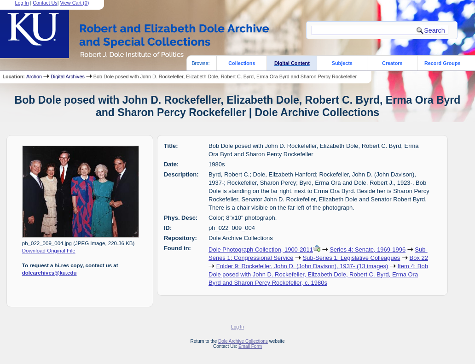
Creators (392, 63)
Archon (34, 76)
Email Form (250, 346)
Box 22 (419, 257)
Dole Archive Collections (243, 341)
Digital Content (292, 63)
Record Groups (442, 63)
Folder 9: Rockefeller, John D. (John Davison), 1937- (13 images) (302, 266)
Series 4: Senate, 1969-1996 (367, 249)
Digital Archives (68, 76)
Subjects (342, 63)
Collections (241, 63)
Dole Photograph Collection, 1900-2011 (261, 249)
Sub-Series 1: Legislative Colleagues (351, 257)
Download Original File (48, 250)
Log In (237, 326)
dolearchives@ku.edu (49, 273)
